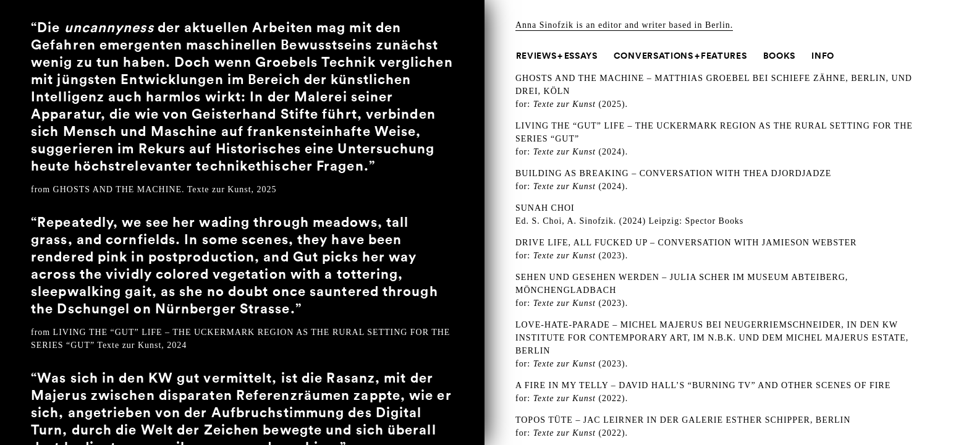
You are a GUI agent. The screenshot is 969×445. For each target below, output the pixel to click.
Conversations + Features (680, 55)
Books (779, 55)
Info (822, 55)
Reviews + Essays (557, 55)
